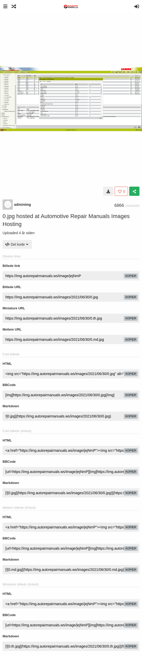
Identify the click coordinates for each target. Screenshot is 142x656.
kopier (130, 275)
